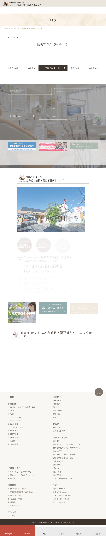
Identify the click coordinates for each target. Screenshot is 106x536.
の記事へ (22, 68)
